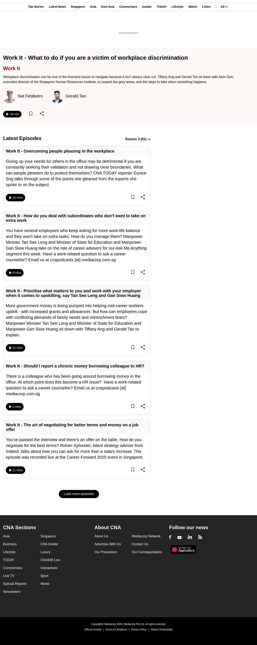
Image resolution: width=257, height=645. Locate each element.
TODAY (162, 23)
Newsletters (12, 591)
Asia (93, 23)
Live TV (8, 576)
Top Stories (36, 23)
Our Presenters (105, 552)
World (44, 584)
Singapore (78, 23)
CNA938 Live (50, 560)
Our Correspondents (147, 552)
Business (10, 544)
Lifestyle (177, 23)
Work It (11, 68)
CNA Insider (49, 544)
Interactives (49, 568)
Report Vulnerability (162, 629)
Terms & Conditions (116, 629)
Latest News (57, 23)
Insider (147, 23)
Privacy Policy (139, 629)
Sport (44, 576)
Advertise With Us (107, 544)
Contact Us (140, 544)
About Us (101, 536)
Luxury (45, 552)
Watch (192, 23)
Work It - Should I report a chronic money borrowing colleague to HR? (75, 366)
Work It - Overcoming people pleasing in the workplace (60, 151)
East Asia (107, 23)
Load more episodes (79, 494)
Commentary (128, 23)
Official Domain (92, 629)
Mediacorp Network (146, 536)
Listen (206, 23)
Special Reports (15, 584)
